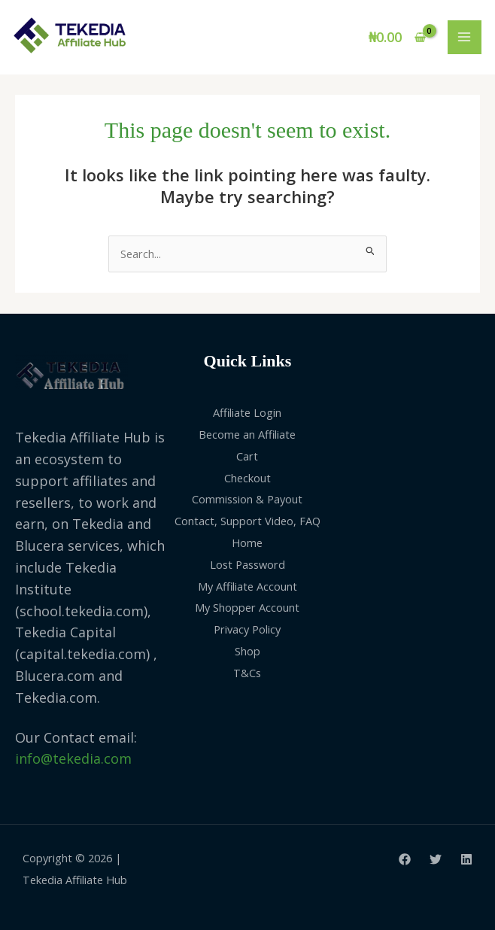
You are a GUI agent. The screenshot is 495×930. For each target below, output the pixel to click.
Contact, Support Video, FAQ (247, 520)
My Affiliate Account (247, 586)
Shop (247, 650)
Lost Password (247, 564)
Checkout (247, 477)
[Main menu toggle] (464, 37)
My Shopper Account (247, 607)
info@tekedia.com (73, 758)
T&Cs (247, 672)
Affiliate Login (247, 412)
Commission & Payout (247, 498)
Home (247, 542)
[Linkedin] (466, 859)
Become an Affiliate (247, 434)
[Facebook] (405, 859)
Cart (247, 455)
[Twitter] (436, 859)
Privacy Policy (247, 629)
